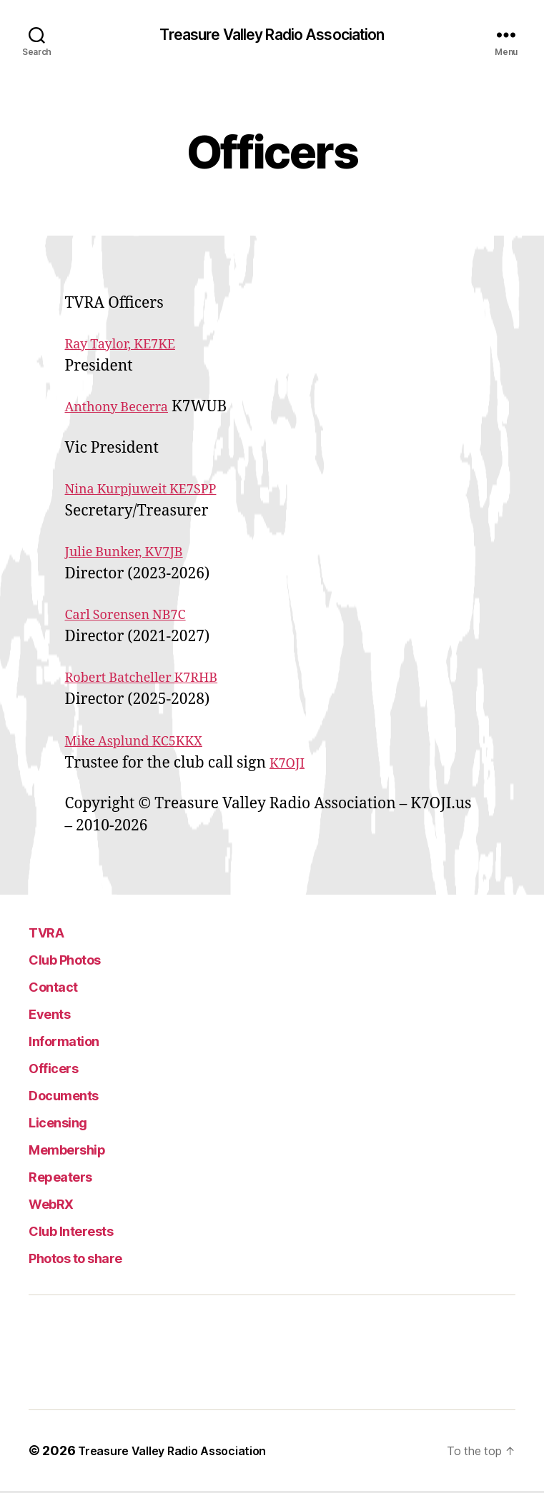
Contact (61, 987)
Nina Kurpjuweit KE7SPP (153, 491)
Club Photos (78, 960)
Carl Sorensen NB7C (136, 616)
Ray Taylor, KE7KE (129, 346)
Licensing (66, 1123)
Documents (75, 1096)
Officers (61, 1069)
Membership (79, 1150)
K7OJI (289, 765)
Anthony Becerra (125, 408)
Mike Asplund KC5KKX (145, 743)
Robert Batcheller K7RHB (154, 679)
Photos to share (92, 1259)
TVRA (51, 933)
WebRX (59, 1205)
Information (75, 1042)
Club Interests (85, 1232)
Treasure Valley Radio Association (272, 35)
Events (56, 1015)
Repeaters (71, 1177)
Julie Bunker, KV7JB (134, 553)
